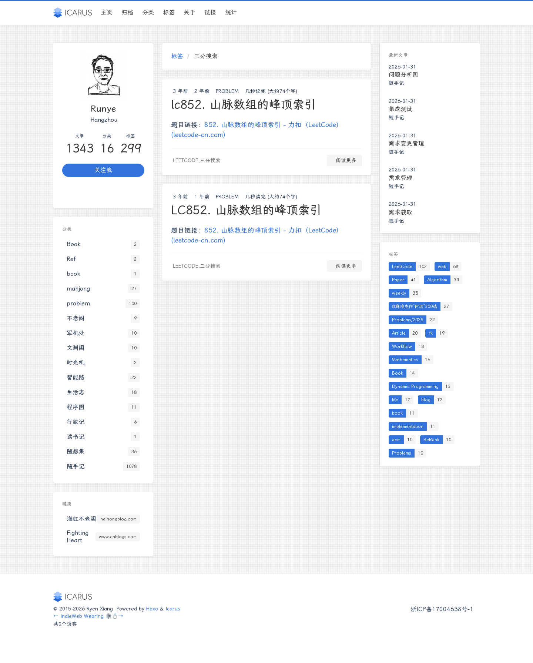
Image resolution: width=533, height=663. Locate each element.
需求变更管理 (406, 143)
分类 (148, 12)
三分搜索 (210, 160)
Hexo (152, 609)
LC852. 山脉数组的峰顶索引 (246, 210)
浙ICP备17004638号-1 (441, 609)
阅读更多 (344, 160)
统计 (231, 12)
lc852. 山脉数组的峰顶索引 (243, 104)
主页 (107, 12)
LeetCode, (186, 160)
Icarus (172, 609)
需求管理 (400, 177)
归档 (127, 12)
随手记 (396, 83)
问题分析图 (403, 74)
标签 (169, 12)
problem (227, 91)
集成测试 (400, 109)
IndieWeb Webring (82, 616)
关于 (189, 12)
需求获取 (400, 212)
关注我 (103, 170)
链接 (210, 12)
